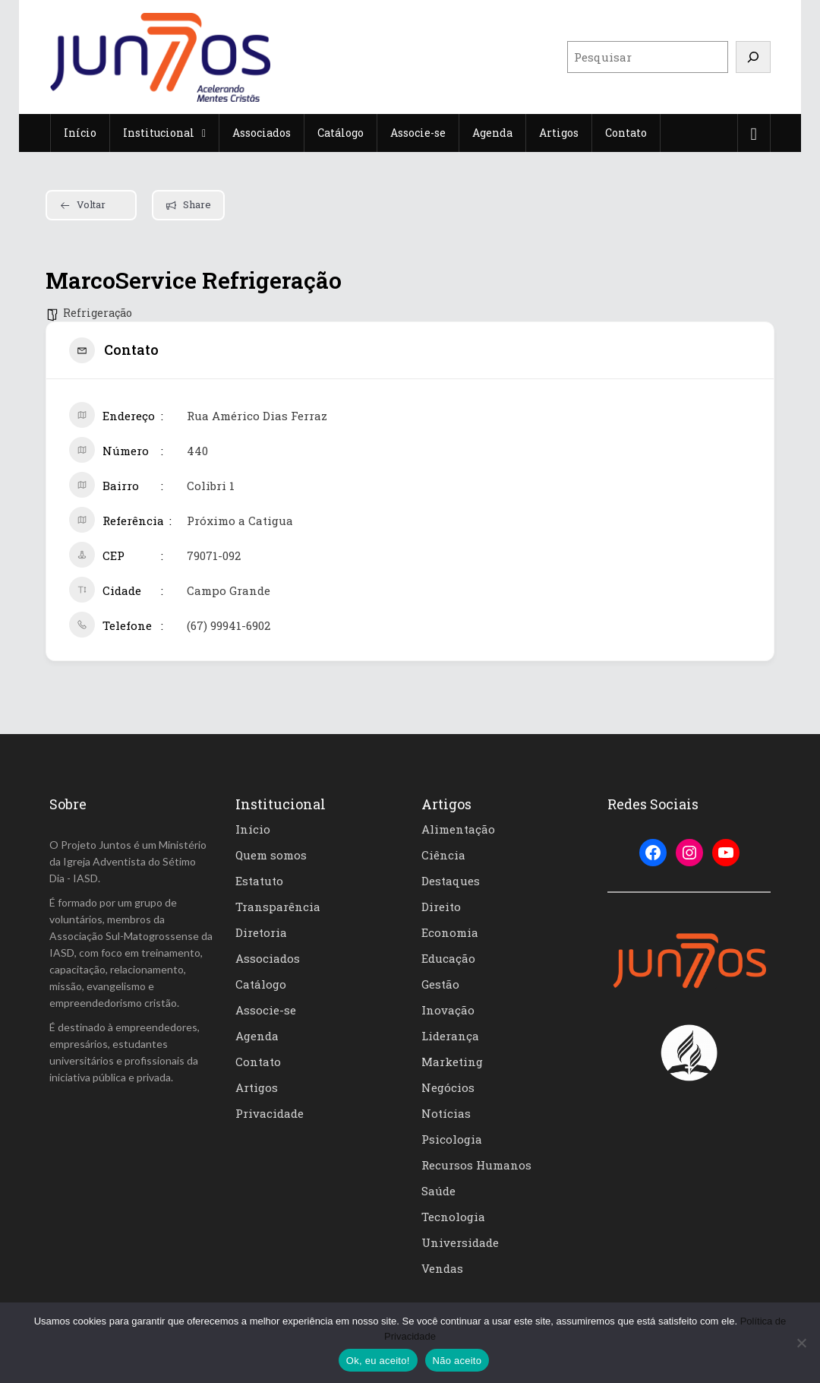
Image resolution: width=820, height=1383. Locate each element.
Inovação (448, 1009)
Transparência (277, 906)
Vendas (442, 1268)
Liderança (450, 1035)
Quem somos (271, 854)
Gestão (440, 984)
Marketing (452, 1061)
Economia (449, 932)
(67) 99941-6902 (228, 625)
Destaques (450, 880)
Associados (267, 958)
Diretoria (261, 932)
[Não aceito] (801, 1342)
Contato (258, 1061)
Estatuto (259, 880)
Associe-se (265, 1009)
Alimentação (458, 829)
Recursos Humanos (476, 1165)
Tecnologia (453, 1216)
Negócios (448, 1087)
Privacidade (269, 1113)
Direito (441, 906)
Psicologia (451, 1139)
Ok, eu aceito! (378, 1360)
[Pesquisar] (753, 57)
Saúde (438, 1190)
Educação (448, 958)
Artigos (256, 1087)
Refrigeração (97, 312)
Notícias (446, 1113)
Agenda (257, 1035)
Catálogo (260, 984)
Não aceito (457, 1360)
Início (252, 829)
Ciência (443, 854)
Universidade (460, 1242)
